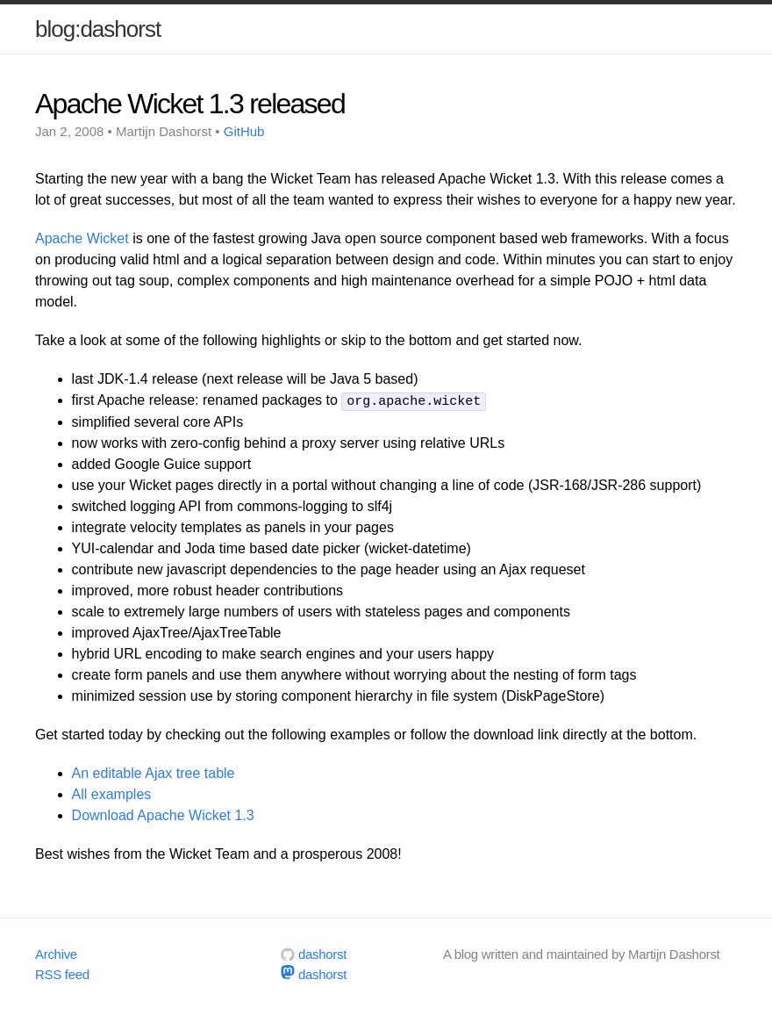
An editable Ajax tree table (153, 772)
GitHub (244, 131)
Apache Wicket (82, 238)
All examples (112, 793)
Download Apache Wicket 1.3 (163, 814)
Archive (56, 953)
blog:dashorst (98, 29)
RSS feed (62, 972)
